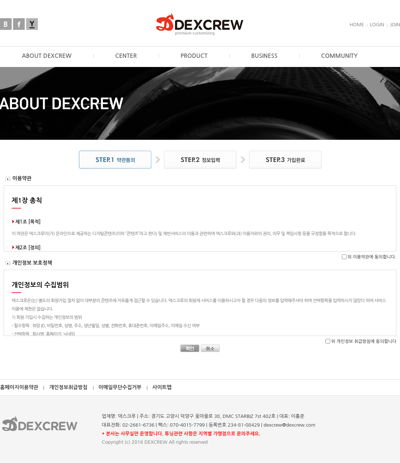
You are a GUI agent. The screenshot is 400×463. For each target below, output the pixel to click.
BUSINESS (264, 56)
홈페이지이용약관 (19, 387)
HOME (356, 24)
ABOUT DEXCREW (47, 56)
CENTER (126, 56)
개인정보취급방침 (68, 387)
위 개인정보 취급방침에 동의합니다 (363, 341)
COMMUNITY (339, 56)
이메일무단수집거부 (120, 387)
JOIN (395, 24)
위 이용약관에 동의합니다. (372, 257)
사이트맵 (162, 387)
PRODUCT (194, 56)
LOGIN (377, 24)
